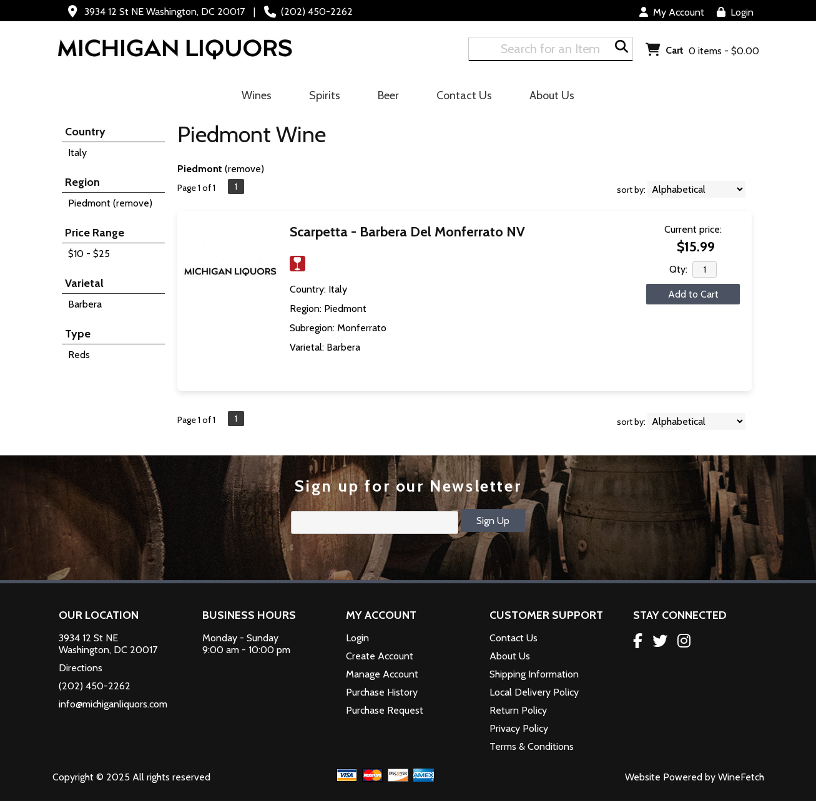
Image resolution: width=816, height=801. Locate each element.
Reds (79, 355)
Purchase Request (384, 710)
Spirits (320, 97)
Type (78, 334)
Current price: (693, 229)
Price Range (94, 233)
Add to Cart (693, 294)
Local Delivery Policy (534, 692)
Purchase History (382, 692)
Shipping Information (534, 674)
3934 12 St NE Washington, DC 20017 (164, 11)
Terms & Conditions (531, 746)
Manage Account (382, 674)
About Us (548, 97)
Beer (384, 97)
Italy (77, 152)
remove (244, 169)
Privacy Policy (518, 728)
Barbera (85, 304)
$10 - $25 (89, 254)
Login (735, 12)
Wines (252, 97)
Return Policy (518, 710)
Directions (80, 668)
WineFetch (741, 777)
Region (82, 182)
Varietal (84, 283)
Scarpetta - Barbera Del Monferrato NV (407, 231)
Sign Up (492, 521)
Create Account (379, 656)
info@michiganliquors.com (113, 704)
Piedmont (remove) (110, 203)
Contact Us (464, 95)
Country (85, 131)
